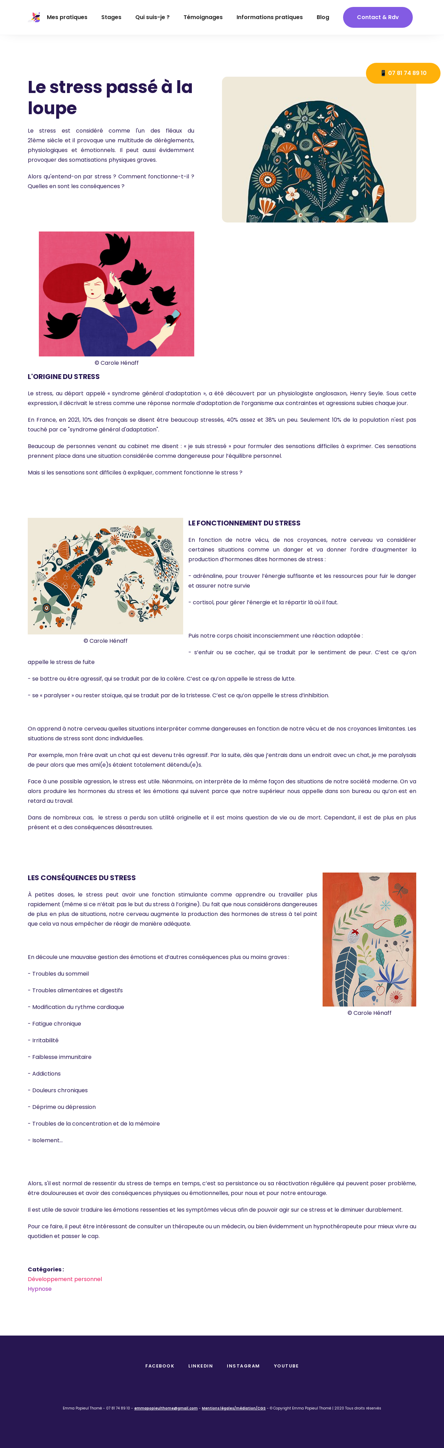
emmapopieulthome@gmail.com (166, 1408)
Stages (111, 17)
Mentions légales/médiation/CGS (234, 1408)
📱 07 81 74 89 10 (403, 73)
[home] (34, 17)
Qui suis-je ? (152, 17)
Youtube (286, 1366)
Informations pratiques (270, 17)
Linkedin (200, 1366)
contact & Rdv (378, 17)
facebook (159, 1366)
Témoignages (203, 17)
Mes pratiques (67, 17)
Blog (323, 17)
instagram (243, 1366)
